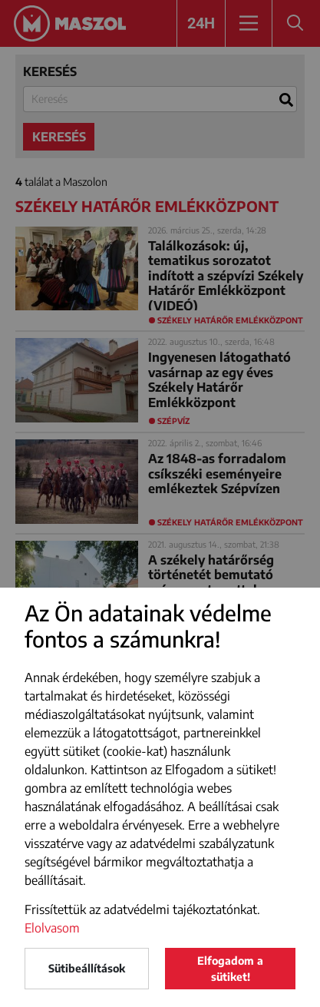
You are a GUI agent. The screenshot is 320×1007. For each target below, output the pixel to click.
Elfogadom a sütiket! (230, 968)
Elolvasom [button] (52, 928)
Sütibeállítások (86, 968)
